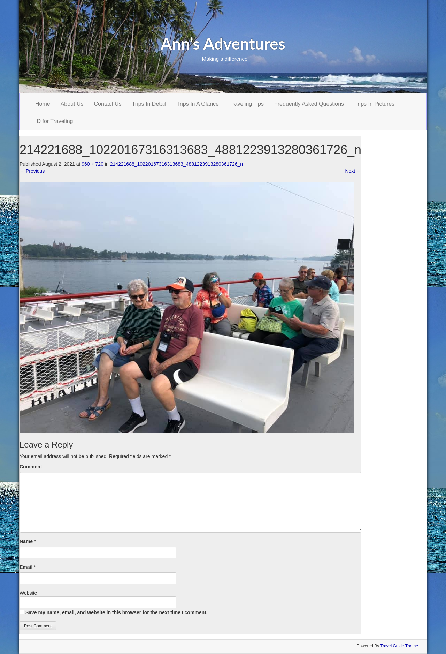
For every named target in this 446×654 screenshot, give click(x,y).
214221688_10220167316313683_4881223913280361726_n (176, 164)
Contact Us (108, 104)
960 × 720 (92, 164)
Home (42, 104)
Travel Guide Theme (399, 646)
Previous (32, 171)
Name (26, 541)
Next (353, 171)
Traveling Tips (246, 104)
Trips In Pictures (374, 104)
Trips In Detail (149, 104)
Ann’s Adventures (223, 43)
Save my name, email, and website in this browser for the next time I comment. (116, 612)
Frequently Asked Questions (309, 104)
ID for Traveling (54, 121)
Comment (31, 466)
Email (26, 567)
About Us (72, 104)
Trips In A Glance (198, 104)
